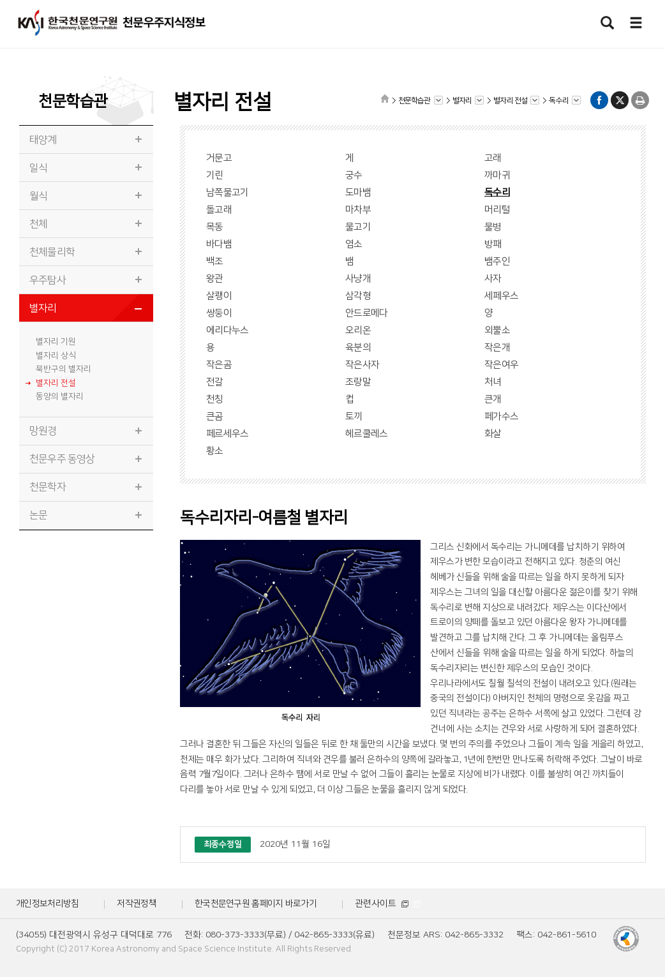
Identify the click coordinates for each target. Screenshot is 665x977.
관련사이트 (388, 904)
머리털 (497, 209)
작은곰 (219, 364)
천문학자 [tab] (47, 487)
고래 (493, 158)
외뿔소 (497, 330)
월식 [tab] (38, 196)
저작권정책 (136, 904)
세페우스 (501, 295)
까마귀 (497, 175)
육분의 (358, 347)
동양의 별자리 (60, 396)
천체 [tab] (38, 224)
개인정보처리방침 (47, 904)
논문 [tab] (38, 515)
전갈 (214, 382)
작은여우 (501, 364)
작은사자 (362, 364)
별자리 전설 (56, 382)
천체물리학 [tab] (52, 252)
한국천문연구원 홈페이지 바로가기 (256, 904)
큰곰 (214, 416)
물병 (493, 226)
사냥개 (358, 278)
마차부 (358, 209)
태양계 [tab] (43, 139)
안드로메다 (366, 313)
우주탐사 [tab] (47, 280)
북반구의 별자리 (63, 368)
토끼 (353, 416)
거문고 (219, 158)
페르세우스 (227, 433)
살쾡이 (219, 295)
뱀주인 (497, 261)
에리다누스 (227, 330)
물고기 (358, 226)
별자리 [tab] (43, 308)
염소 (353, 244)
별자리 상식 (56, 355)
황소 (214, 450)
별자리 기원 (56, 341)
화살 (493, 433)
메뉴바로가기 (0, 0)
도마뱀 (358, 192)
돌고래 (219, 209)
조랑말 (358, 382)
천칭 (214, 399)
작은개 (497, 347)
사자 (493, 278)
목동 (214, 226)
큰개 (493, 399)
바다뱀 (219, 244)
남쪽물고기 (227, 192)
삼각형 (358, 295)
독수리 (497, 192)
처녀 (493, 382)
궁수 (353, 175)
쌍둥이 (219, 313)
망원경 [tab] (43, 430)
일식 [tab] (38, 168)
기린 (214, 175)
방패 (493, 244)
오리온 (358, 330)
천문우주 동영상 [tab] (62, 459)
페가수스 (501, 416)
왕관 (214, 278)
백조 (214, 261)
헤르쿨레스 (366, 433)
